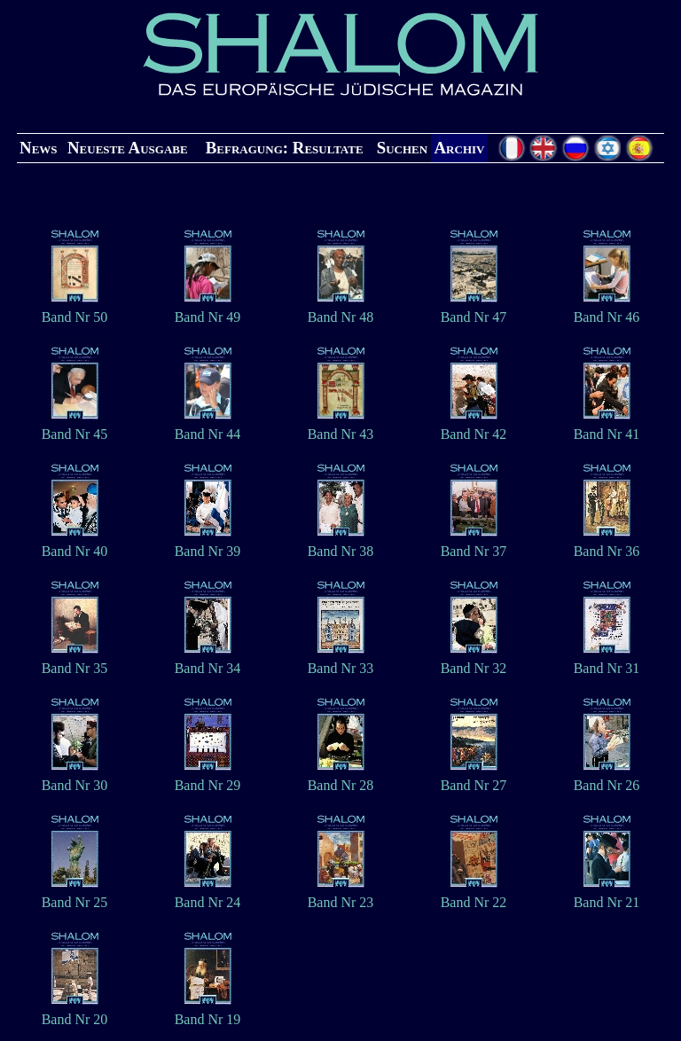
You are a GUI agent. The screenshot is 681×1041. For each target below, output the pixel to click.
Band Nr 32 (474, 662)
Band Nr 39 (208, 545)
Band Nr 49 (208, 311)
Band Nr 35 (75, 662)
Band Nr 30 (75, 779)
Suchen (402, 147)
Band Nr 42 (474, 428)
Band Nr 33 (341, 662)
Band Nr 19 (208, 1013)
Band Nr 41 (607, 428)
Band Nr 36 (607, 545)
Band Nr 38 (341, 545)
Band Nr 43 (341, 428)
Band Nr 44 (208, 428)
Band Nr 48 (341, 311)
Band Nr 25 (75, 896)
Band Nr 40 (75, 545)
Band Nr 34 (208, 662)
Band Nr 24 (208, 896)
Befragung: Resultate (285, 147)
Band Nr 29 (208, 779)
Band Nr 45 (75, 428)
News (39, 147)
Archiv (459, 147)
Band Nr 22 (474, 896)
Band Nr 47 (474, 311)
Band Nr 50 (75, 311)
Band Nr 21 (607, 896)
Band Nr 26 (607, 779)
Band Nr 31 (607, 662)
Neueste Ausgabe (127, 147)
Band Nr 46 (607, 311)
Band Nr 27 (474, 779)
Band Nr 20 (75, 1013)
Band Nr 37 (474, 545)
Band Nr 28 (341, 779)
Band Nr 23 (341, 896)
